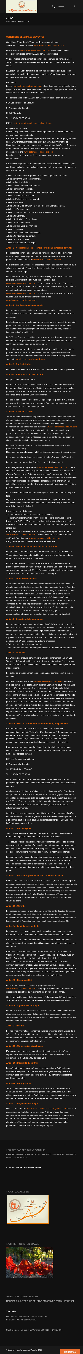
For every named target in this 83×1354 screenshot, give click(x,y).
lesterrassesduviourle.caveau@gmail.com (32, 123)
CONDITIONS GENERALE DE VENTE (24, 1167)
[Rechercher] (52, 6)
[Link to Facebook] (74, 6)
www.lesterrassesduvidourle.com (49, 45)
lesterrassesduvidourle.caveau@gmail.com (46, 1108)
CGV (9, 18)
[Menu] (59, 6)
